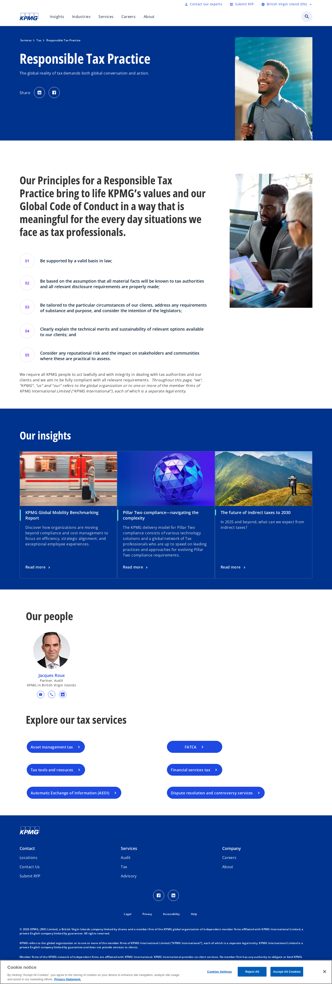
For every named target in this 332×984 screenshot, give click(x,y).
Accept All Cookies (287, 971)
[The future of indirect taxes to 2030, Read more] (233, 567)
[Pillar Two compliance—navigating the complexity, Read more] (135, 567)
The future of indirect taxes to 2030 (255, 512)
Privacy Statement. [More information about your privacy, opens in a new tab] (67, 979)
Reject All (252, 971)
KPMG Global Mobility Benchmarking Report (61, 515)
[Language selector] (286, 4)
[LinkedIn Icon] (173, 895)
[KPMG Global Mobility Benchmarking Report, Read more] (38, 567)
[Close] (325, 971)
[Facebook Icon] (158, 895)
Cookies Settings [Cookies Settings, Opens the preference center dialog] (219, 971)
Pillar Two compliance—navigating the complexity (161, 515)
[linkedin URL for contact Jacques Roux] (62, 694)
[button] (40, 694)
